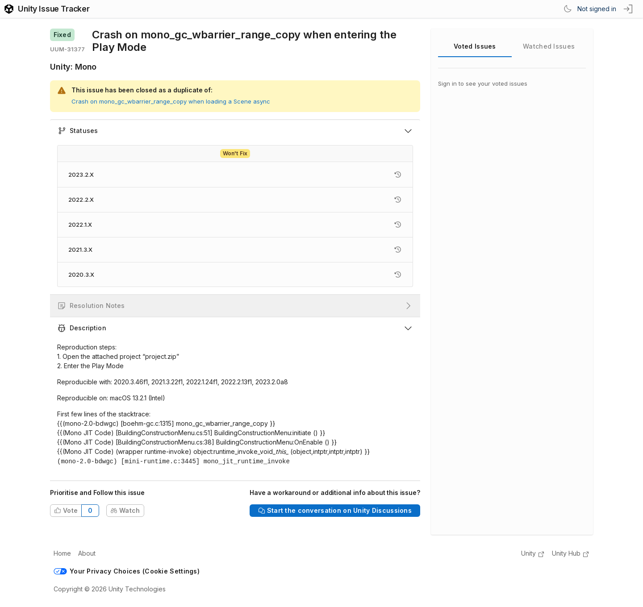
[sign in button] (629, 9)
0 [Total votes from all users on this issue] (90, 509)
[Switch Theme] (567, 9)
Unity (533, 553)
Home (62, 552)
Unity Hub (570, 553)
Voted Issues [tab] (475, 46)
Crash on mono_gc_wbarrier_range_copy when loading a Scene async (170, 101)
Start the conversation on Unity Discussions (335, 509)
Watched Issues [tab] (549, 46)
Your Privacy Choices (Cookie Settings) (127, 570)
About (87, 552)
